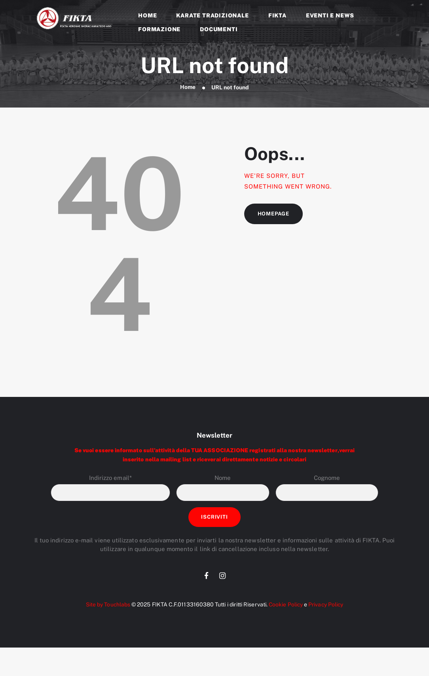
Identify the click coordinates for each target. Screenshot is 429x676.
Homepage (274, 214)
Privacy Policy (326, 606)
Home (188, 87)
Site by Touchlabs (106, 606)
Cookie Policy (285, 606)
